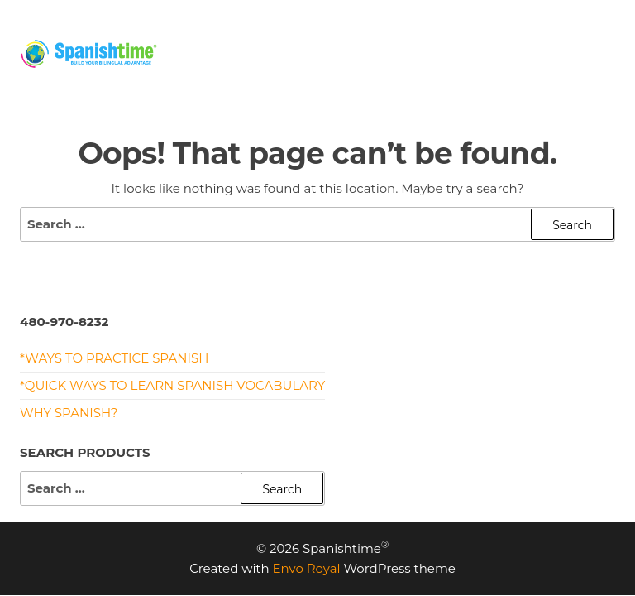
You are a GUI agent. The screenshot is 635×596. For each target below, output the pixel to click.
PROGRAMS (364, 33)
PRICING (275, 33)
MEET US (558, 33)
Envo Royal (307, 568)
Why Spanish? (69, 413)
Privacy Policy (506, 74)
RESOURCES (466, 33)
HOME (203, 33)
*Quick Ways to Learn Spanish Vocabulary (172, 385)
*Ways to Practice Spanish (114, 358)
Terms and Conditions (347, 74)
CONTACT (213, 74)
